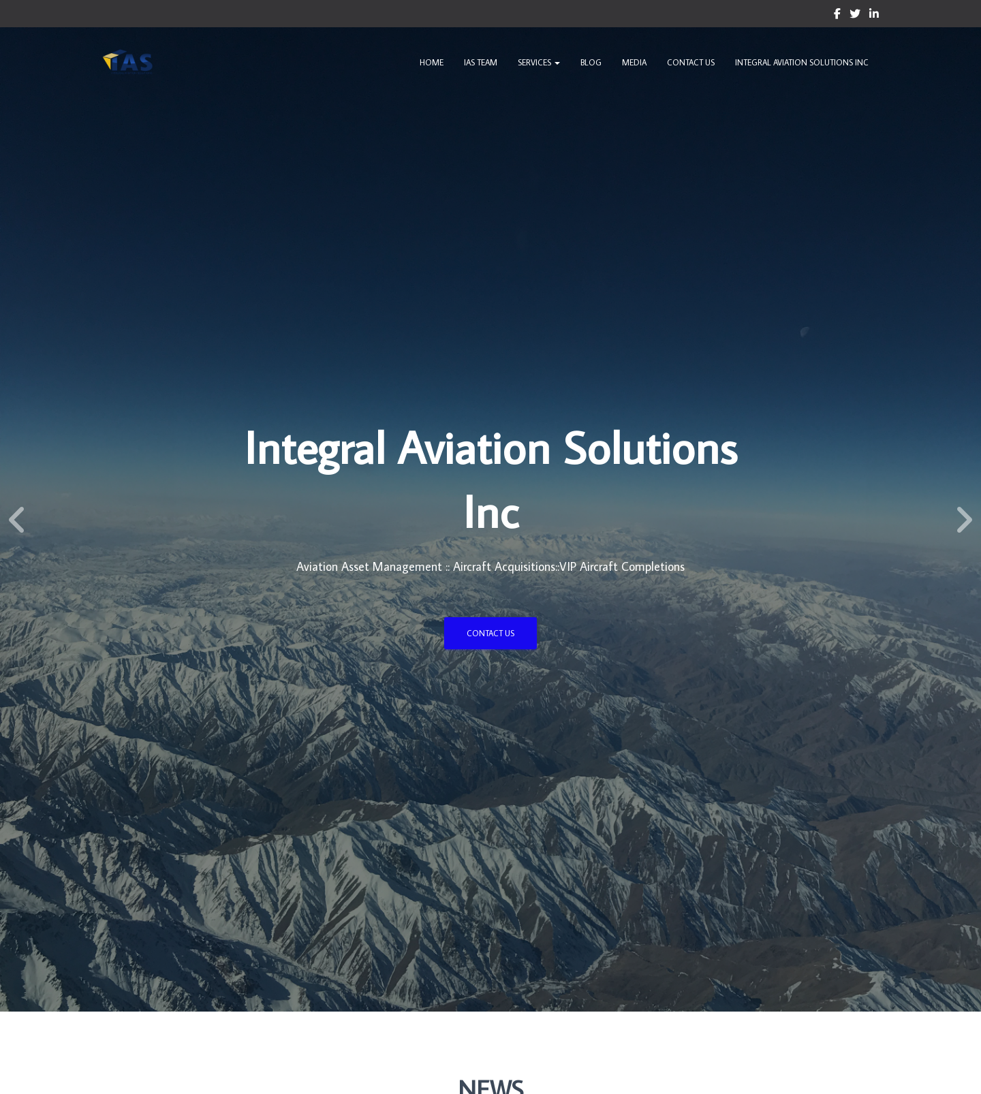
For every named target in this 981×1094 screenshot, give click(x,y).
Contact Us (691, 62)
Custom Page (837, 15)
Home (431, 62)
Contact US (490, 633)
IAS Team (480, 62)
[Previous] (17, 519)
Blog (591, 62)
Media (634, 62)
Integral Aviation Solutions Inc (802, 62)
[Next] (964, 519)
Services (539, 62)
